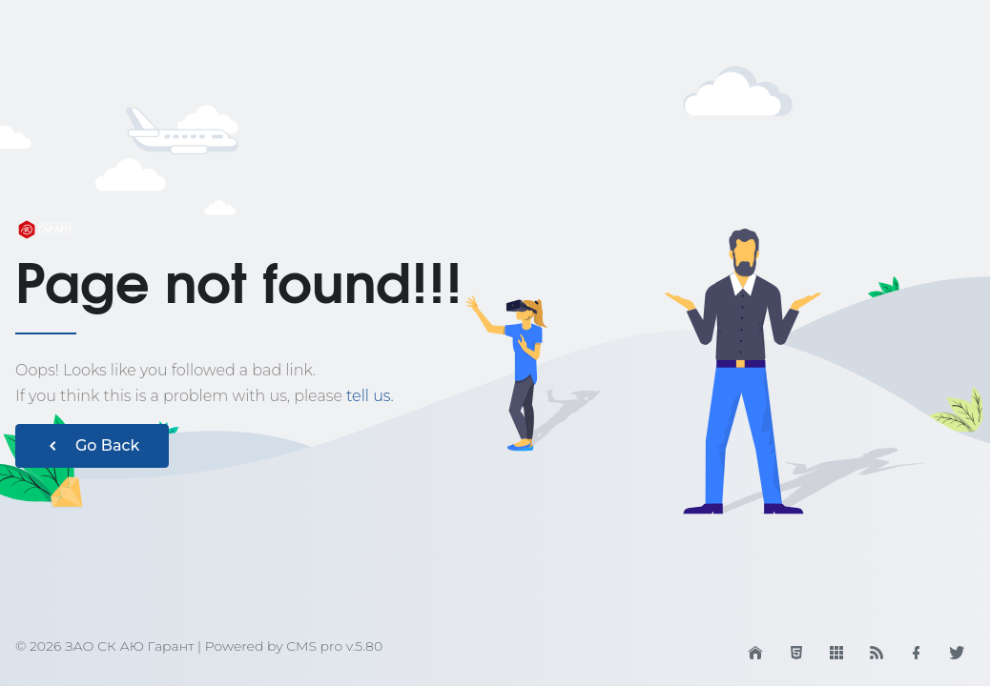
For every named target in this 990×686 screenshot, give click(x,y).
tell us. (370, 396)
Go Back (92, 445)
